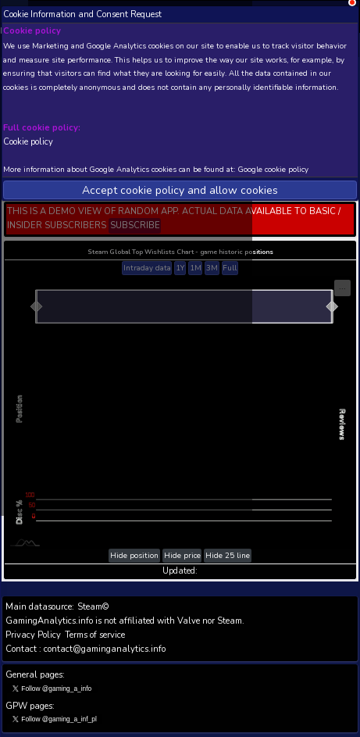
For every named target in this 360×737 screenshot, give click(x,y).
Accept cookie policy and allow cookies (180, 190)
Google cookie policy (273, 169)
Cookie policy (28, 141)
